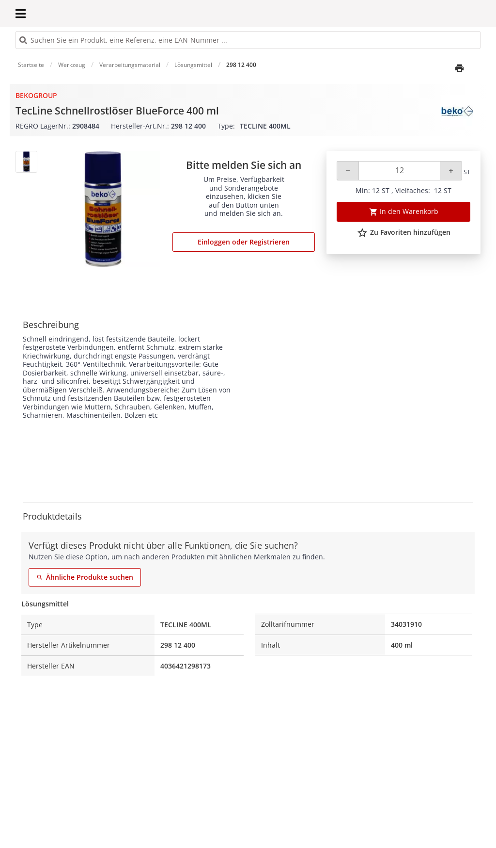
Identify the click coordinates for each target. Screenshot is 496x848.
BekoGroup (36, 95)
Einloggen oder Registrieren (244, 241)
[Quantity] (399, 170)
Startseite (31, 65)
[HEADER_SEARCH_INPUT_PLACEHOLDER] (248, 40)
